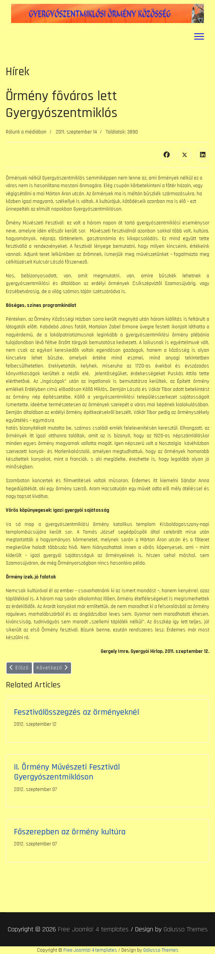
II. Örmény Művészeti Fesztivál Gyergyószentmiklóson (67, 772)
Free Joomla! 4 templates (93, 929)
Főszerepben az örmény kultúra (70, 831)
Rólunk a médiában (26, 132)
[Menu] (199, 36)
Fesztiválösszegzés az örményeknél (76, 712)
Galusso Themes (186, 929)
